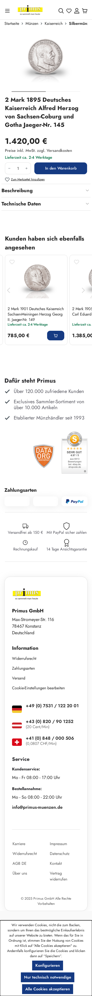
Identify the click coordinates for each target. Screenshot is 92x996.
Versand (18, 678)
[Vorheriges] (8, 291)
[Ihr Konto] (77, 11)
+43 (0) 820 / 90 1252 (49, 721)
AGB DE (19, 863)
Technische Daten (21, 203)
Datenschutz (59, 853)
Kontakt (56, 863)
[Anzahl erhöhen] (26, 168)
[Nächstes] (83, 291)
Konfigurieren (47, 965)
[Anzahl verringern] (9, 168)
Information (25, 648)
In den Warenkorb (61, 168)
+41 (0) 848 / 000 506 (50, 738)
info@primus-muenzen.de (37, 807)
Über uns (20, 873)
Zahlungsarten (23, 668)
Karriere (19, 844)
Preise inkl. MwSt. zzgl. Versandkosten (38, 150)
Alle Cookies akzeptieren (47, 989)
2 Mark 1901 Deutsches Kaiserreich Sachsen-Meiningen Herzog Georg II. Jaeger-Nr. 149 (36, 314)
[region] (46, 63)
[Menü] (8, 10)
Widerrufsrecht (24, 658)
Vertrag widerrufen (58, 876)
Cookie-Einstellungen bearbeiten (38, 688)
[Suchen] (61, 11)
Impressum (58, 844)
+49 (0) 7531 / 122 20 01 (52, 705)
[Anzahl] (18, 168)
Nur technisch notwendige (47, 977)
